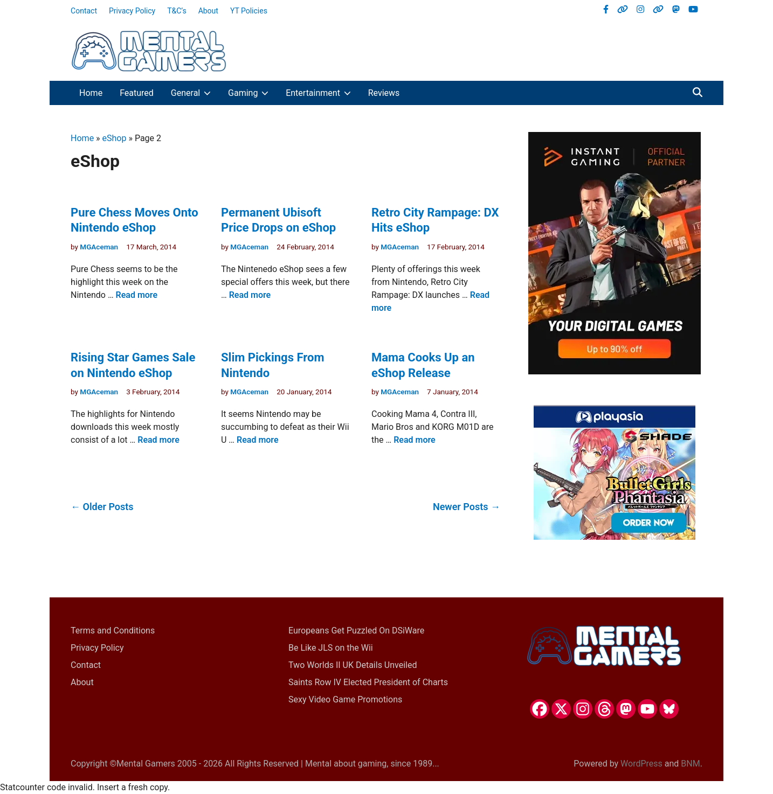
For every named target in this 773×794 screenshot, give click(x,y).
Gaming (252, 93)
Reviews (384, 93)
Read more (137, 295)
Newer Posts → (466, 506)
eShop (114, 138)
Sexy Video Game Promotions (345, 699)
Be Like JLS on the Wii (330, 648)
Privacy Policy (132, 10)
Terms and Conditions (113, 630)
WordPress (641, 763)
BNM (690, 763)
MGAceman (99, 246)
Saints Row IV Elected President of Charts (368, 682)
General (195, 93)
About (208, 10)
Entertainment (323, 93)
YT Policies (248, 10)
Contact (84, 10)
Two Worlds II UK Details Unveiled (352, 665)
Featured (137, 93)
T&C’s (176, 10)
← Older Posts (102, 506)
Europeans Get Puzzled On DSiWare (356, 630)
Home (90, 93)
